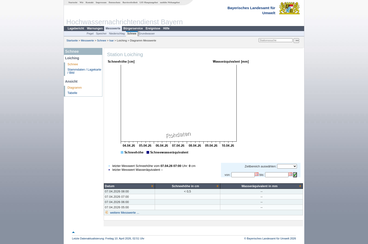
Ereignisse (153, 28)
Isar (111, 40)
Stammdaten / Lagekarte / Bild (84, 71)
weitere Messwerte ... (124, 212)
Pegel (90, 33)
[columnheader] (129, 186)
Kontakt (90, 2)
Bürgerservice (133, 28)
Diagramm (74, 87)
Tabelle (72, 93)
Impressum (101, 2)
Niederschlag (117, 33)
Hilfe (166, 28)
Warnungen (95, 28)
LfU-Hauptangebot (149, 2)
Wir (82, 2)
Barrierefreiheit (130, 2)
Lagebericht (76, 28)
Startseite (72, 2)
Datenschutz (114, 2)
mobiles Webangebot (170, 2)
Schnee (131, 33)
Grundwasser (147, 33)
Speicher (101, 33)
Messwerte (113, 28)
